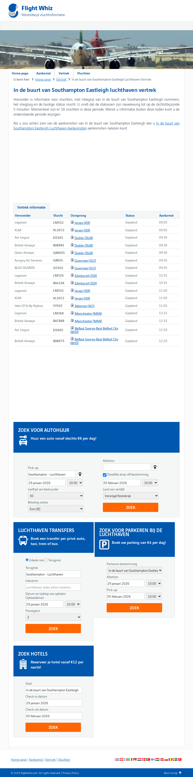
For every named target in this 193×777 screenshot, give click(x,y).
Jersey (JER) (82, 222)
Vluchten (83, 72)
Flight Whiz (37, 7)
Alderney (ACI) (84, 305)
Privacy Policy (71, 773)
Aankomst (43, 72)
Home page (20, 72)
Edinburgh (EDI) (86, 275)
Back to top (170, 773)
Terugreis (54, 560)
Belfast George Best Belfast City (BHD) (94, 330)
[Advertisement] (129, 35)
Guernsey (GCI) (85, 260)
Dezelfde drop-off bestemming (127, 474)
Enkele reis (36, 560)
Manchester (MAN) (88, 313)
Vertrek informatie (31, 207)
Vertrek (64, 72)
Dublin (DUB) (84, 237)
